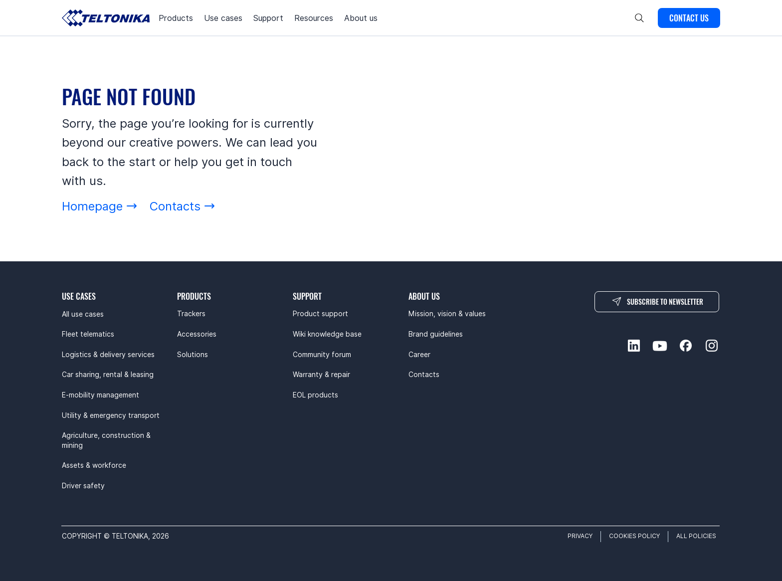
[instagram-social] (712, 346)
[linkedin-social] (634, 346)
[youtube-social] (660, 346)
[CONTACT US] (689, 18)
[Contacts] (182, 206)
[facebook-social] (686, 346)
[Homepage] (100, 206)
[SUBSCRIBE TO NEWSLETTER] (656, 301)
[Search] (639, 17)
